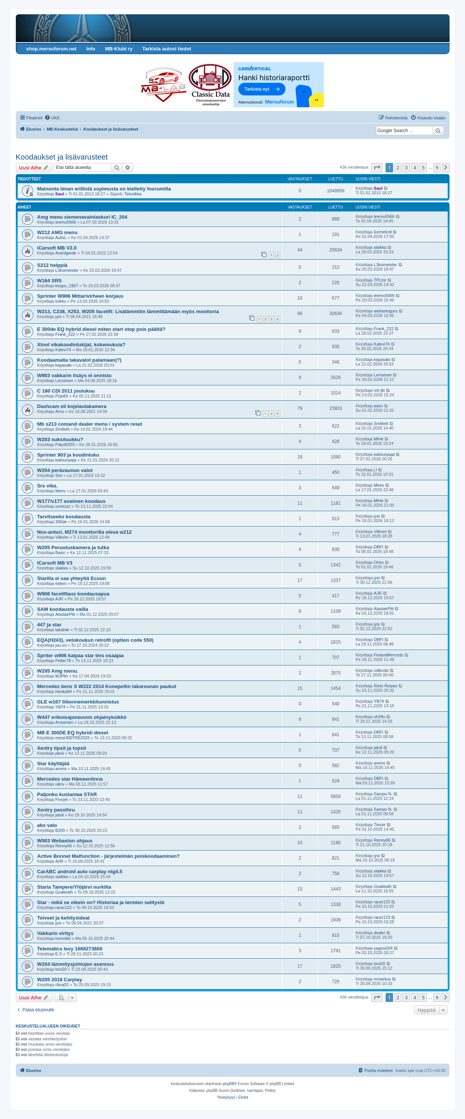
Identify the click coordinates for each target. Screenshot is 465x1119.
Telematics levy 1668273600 (70, 949)
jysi (58, 316)
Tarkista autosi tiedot (166, 49)
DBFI (378, 547)
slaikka (380, 247)
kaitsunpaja (65, 460)
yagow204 (383, 948)
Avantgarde (65, 253)
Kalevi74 (63, 349)
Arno (59, 411)
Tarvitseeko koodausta (64, 516)
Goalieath (64, 892)
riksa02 (62, 984)
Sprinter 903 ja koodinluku (68, 455)
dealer (380, 932)
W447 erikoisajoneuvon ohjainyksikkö (82, 717)
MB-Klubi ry (119, 49)
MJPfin (61, 676)
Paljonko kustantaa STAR (67, 794)
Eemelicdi (383, 232)
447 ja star (49, 624)
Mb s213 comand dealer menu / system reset (89, 424)
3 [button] (406, 167)
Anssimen (64, 722)
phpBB (228, 1084)
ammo (61, 768)
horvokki (63, 938)
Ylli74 (60, 707)
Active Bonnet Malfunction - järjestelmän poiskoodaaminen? (108, 856)
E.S (58, 954)
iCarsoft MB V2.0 (57, 248)
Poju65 (61, 396)
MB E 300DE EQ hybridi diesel (72, 732)
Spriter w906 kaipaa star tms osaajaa (80, 655)
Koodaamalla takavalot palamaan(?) (79, 360)
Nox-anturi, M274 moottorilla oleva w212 (84, 532)
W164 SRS (49, 280)
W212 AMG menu (57, 232)
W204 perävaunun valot (65, 470)
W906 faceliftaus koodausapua (73, 594)
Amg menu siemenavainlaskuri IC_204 (82, 217)
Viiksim (62, 537)
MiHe (379, 439)
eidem (61, 583)
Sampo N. (383, 794)
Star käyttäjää (53, 763)
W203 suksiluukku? (60, 439)
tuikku (60, 301)
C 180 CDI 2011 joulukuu (66, 391)
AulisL (61, 237)
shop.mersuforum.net (51, 49)
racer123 (63, 907)
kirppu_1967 (66, 285)
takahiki (62, 629)
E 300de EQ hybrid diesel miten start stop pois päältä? (101, 329)
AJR (59, 599)
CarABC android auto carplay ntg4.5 (79, 871)
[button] (377, 167)
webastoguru (386, 311)
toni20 (61, 969)
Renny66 (63, 845)
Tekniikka (132, 194)
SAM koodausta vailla (62, 609)
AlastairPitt (65, 614)
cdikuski (381, 670)
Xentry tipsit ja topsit (61, 748)
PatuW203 (65, 444)
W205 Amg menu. (57, 671)
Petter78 (63, 660)
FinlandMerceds (388, 655)
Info (90, 49)
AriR (59, 861)
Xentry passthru (56, 810)
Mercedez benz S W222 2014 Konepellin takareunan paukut (106, 686)
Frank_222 (65, 334)
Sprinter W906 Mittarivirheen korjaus (80, 296)
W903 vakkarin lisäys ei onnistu (74, 375)
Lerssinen (64, 380)
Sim (59, 475)
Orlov (379, 562)
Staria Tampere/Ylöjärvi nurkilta (74, 887)
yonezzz (62, 506)
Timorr (380, 824)
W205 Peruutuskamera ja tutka (73, 547)
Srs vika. (47, 486)
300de (61, 521)
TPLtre (380, 280)
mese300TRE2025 (72, 737)
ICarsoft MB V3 (55, 563)
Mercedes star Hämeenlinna (70, 779)
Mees (60, 491)
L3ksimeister (67, 270)
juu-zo (61, 645)
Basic (60, 552)
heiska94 (63, 691)
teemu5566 (65, 222)
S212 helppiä (52, 265)
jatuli (59, 753)
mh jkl (379, 390)
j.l (375, 469)
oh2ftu (380, 716)
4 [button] (414, 167)
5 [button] (423, 167)
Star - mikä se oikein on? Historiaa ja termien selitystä (101, 902)
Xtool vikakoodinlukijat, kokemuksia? (81, 344)
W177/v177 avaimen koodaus (71, 501)
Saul (59, 194)
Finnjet (61, 799)
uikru (59, 784)
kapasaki (63, 365)
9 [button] (437, 167)
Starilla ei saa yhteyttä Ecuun (71, 578)
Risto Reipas (385, 686)
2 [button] (397, 167)
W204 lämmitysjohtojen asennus (75, 964)
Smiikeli (62, 429)
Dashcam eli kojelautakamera (72, 406)
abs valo (47, 825)
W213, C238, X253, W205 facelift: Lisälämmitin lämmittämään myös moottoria (128, 311)
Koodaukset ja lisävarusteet (62, 157)
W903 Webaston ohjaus (65, 840)
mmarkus (382, 979)
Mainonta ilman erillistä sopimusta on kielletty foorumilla (104, 189)
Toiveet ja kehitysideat (63, 918)
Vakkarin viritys (55, 933)
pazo (378, 405)
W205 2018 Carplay (59, 979)
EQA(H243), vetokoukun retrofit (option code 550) (95, 640)
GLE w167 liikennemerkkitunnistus (78, 702)
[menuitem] (52, 117)
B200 (60, 830)
